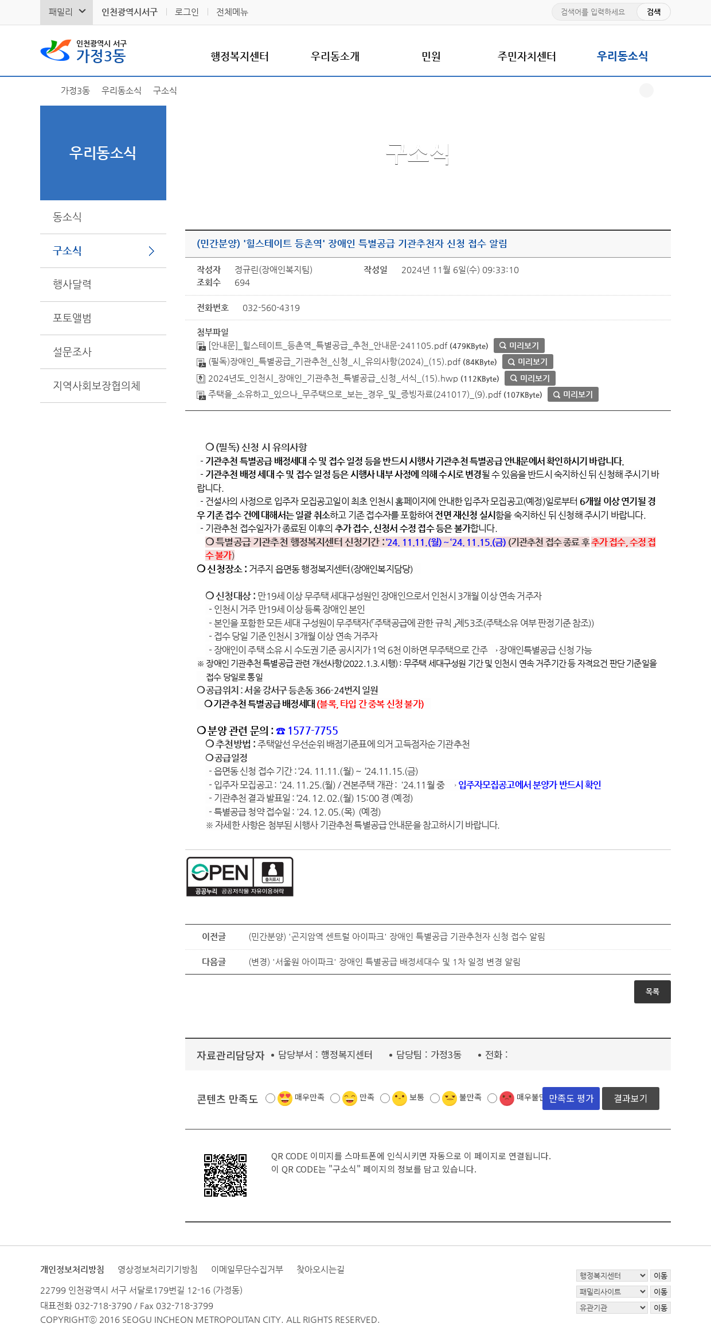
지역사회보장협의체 (96, 385)
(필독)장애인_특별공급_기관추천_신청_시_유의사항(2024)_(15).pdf (328, 361)
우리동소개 (335, 56)
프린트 (664, 90)
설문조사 (72, 352)
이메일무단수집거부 (247, 1269)
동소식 (67, 217)
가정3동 (101, 50)
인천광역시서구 (129, 12)
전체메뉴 (232, 12)
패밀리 (61, 12)
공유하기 (646, 90)
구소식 (67, 250)
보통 (416, 1097)
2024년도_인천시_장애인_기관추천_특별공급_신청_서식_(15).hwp (327, 378)
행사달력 (72, 284)
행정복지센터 (239, 56)
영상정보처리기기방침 (158, 1269)
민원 (431, 56)
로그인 (187, 12)
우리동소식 (623, 56)
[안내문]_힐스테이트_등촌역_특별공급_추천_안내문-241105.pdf (322, 345)
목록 (652, 991)
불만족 (470, 1097)
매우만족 (310, 1097)
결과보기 (631, 1098)
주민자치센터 (527, 56)
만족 (367, 1097)
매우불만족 (535, 1097)
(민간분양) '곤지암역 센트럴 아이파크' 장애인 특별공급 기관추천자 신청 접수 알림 (396, 936)
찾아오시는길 (320, 1269)
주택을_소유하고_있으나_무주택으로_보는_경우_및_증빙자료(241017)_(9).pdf (349, 394)
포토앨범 (72, 318)
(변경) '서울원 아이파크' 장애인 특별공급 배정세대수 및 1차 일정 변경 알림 (384, 962)
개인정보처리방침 (72, 1269)
